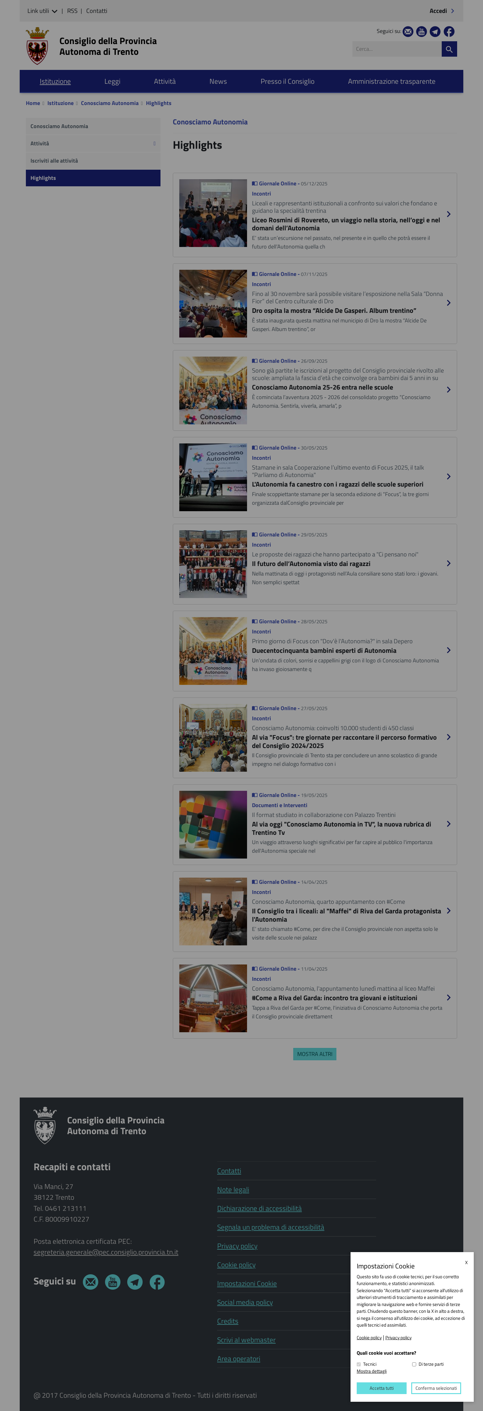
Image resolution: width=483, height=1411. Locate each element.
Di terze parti (431, 1364)
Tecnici (369, 1364)
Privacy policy (398, 1337)
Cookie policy (369, 1337)
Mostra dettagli (372, 1370)
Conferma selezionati (436, 1388)
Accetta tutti (382, 1388)
